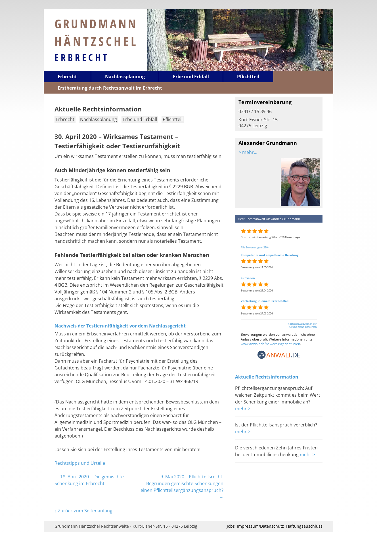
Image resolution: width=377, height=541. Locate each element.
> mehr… (247, 152)
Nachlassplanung (125, 76)
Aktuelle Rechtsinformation (266, 377)
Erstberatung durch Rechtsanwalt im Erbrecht (110, 88)
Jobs (231, 526)
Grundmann (96, 32)
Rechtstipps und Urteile (80, 463)
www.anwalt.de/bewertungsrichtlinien (270, 343)
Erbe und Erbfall (191, 76)
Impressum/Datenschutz (260, 526)
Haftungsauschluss (304, 526)
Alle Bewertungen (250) (255, 247)
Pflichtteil (248, 76)
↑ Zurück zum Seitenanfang (83, 511)
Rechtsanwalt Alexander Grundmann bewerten (302, 325)
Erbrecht (82, 57)
